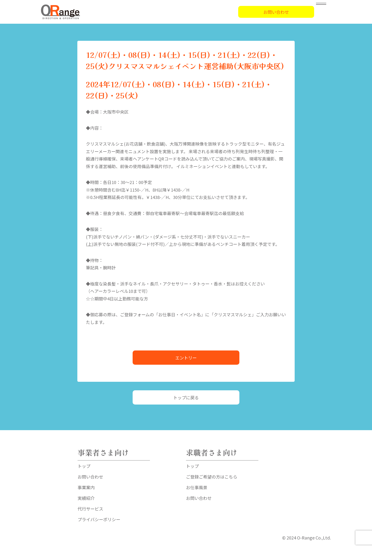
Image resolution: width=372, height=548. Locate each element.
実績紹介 (86, 498)
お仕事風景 (196, 487)
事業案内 (86, 487)
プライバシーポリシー (99, 519)
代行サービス (90, 509)
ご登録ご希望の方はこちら (211, 477)
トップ (84, 466)
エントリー (186, 358)
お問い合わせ (276, 12)
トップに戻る (186, 397)
